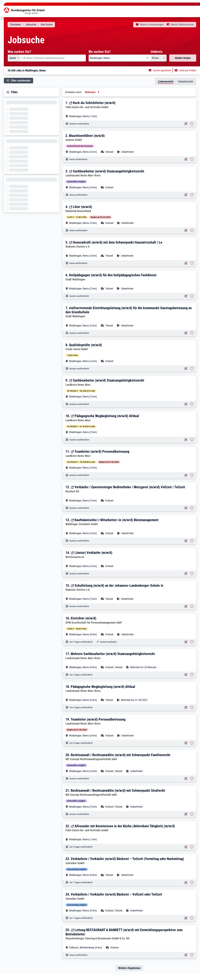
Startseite (15, 24)
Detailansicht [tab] (185, 81)
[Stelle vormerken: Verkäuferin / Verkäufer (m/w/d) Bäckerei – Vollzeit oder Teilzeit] (192, 918)
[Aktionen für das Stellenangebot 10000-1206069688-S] (186, 707)
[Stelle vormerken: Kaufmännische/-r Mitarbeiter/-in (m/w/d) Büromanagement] (192, 541)
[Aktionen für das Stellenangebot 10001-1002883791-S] (186, 159)
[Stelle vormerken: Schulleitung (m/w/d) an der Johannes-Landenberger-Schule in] (192, 606)
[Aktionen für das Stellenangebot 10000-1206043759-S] (186, 882)
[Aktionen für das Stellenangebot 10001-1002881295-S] (186, 814)
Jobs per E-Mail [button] (187, 70)
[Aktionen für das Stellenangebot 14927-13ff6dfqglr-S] (186, 263)
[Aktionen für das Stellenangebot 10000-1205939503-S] (186, 918)
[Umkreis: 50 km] (159, 58)
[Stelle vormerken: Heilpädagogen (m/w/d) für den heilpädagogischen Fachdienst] (192, 296)
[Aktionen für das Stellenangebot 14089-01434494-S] (186, 440)
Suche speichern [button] (162, 70)
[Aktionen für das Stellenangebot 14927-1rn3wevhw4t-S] (186, 606)
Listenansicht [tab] (165, 81)
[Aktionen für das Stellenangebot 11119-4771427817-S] (186, 230)
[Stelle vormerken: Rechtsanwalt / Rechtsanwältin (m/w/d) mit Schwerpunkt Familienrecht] (192, 778)
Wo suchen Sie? (100, 52)
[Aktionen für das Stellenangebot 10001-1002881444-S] (186, 778)
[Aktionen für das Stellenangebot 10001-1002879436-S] (186, 368)
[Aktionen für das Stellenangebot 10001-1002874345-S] (186, 642)
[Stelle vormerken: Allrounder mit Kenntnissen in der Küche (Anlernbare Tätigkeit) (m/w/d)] (192, 847)
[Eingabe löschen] (147, 58)
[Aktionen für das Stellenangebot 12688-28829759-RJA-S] (186, 508)
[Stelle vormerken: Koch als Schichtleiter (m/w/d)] (192, 124)
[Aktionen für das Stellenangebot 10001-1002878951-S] (186, 333)
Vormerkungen (152, 24)
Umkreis (156, 52)
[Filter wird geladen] (7, 109)
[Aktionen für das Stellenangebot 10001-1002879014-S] (186, 296)
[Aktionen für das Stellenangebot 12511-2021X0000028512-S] (186, 573)
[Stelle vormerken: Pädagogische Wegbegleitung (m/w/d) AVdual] (192, 439)
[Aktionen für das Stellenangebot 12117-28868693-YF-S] (186, 195)
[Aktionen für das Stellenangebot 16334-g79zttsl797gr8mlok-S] (186, 124)
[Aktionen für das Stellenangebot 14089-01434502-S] (186, 404)
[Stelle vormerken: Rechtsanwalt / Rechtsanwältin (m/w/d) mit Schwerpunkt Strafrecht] (192, 814)
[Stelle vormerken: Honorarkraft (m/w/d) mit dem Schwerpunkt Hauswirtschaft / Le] (192, 263)
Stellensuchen (182, 24)
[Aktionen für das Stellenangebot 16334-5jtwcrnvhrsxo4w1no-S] (186, 847)
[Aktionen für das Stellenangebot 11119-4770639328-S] (186, 541)
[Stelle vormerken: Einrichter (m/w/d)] (192, 642)
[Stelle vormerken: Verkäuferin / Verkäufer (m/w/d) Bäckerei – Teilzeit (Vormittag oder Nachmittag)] (192, 882)
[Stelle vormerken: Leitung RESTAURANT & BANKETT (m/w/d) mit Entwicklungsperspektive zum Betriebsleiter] (192, 955)
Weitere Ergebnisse (129, 968)
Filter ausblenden (21, 80)
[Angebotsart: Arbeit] (14, 58)
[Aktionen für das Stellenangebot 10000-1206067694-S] (186, 743)
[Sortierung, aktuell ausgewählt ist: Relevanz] (92, 92)
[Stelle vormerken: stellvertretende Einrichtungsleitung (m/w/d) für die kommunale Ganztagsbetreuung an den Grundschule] (192, 333)
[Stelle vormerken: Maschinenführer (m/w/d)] (192, 159)
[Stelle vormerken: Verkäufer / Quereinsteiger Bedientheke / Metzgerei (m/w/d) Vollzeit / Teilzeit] (192, 508)
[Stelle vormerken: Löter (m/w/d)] (192, 230)
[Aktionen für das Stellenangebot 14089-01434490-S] (186, 475)
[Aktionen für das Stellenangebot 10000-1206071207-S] (186, 675)
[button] (129, 109)
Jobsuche (30, 24)
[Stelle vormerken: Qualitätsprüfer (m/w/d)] (192, 368)
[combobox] (53, 58)
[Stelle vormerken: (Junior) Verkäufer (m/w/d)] (192, 573)
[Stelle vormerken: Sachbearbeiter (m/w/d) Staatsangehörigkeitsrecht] (192, 195)
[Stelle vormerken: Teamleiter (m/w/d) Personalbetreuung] (192, 475)
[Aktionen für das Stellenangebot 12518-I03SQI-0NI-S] (186, 955)
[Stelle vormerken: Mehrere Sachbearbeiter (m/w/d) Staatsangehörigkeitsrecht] (192, 674)
